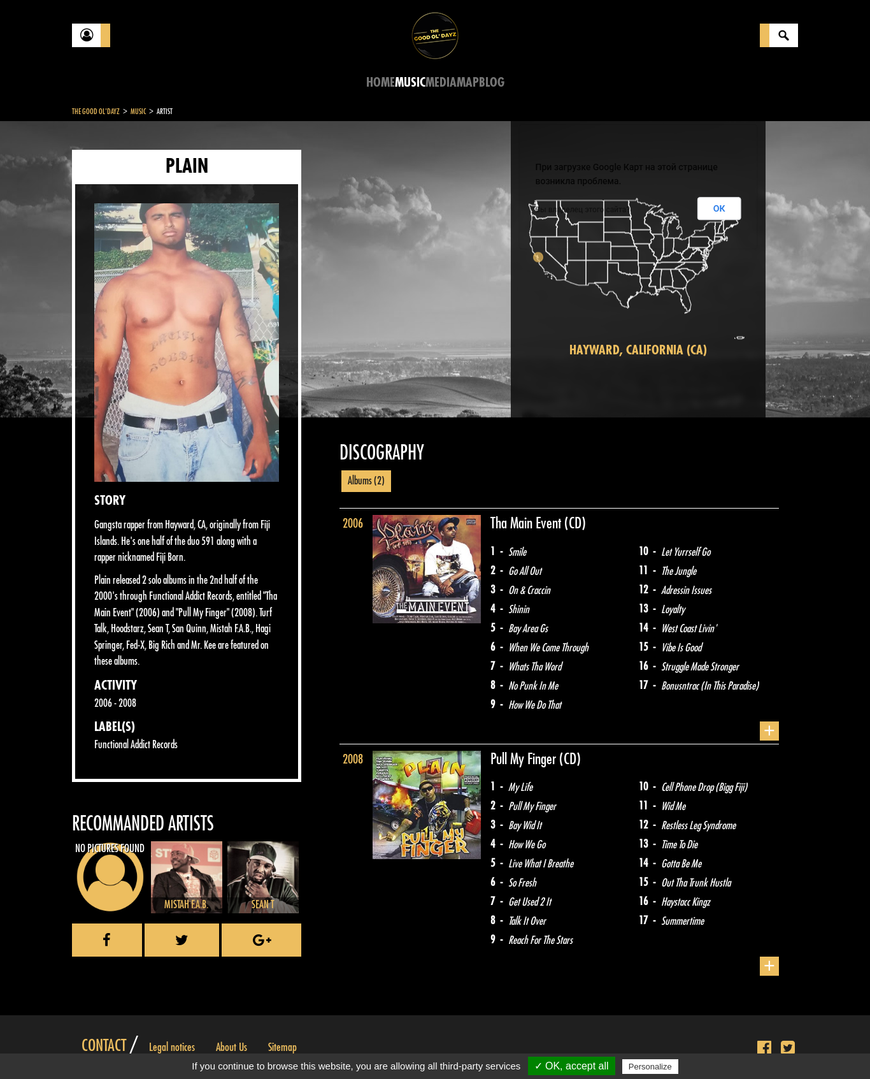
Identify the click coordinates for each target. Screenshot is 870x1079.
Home (380, 82)
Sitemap (282, 1047)
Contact (104, 1046)
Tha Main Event (527, 523)
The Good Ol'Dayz (96, 111)
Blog (491, 82)
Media (441, 82)
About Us (231, 1047)
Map (468, 82)
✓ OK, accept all (571, 1066)
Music (410, 82)
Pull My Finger (524, 759)
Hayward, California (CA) (638, 350)
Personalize (650, 1066)
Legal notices (172, 1047)
